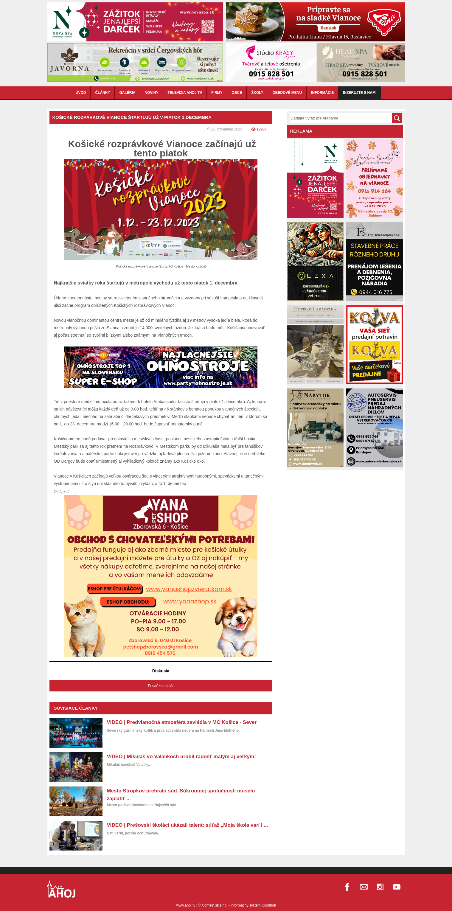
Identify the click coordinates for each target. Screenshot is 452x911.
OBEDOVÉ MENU (287, 93)
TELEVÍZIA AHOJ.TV (184, 93)
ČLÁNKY (102, 93)
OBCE (237, 93)
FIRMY (216, 93)
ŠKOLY (257, 93)
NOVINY (151, 93)
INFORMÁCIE (322, 93)
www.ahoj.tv (185, 905)
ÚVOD (81, 93)
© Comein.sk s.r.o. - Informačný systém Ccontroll (237, 905)
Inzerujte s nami (359, 93)
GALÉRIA (127, 93)
